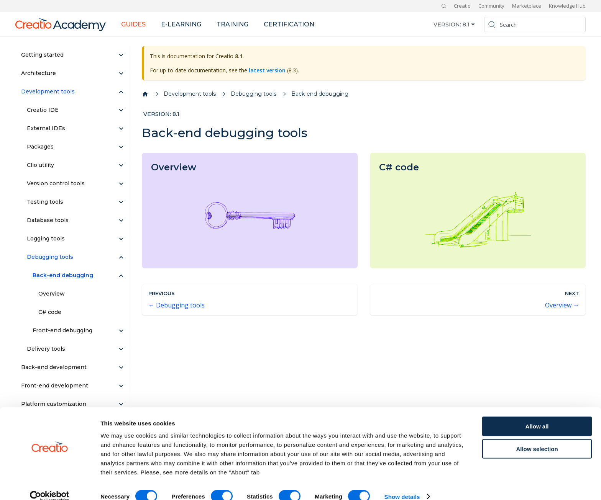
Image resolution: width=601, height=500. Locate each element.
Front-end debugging (62, 330)
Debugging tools (50, 256)
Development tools (48, 91)
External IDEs (46, 128)
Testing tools (45, 201)
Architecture (38, 73)
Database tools (48, 220)
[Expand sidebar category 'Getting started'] (121, 55)
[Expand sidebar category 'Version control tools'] (121, 184)
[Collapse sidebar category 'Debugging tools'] (121, 257)
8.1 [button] (466, 24)
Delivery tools (46, 348)
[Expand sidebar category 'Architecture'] (121, 73)
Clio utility (40, 165)
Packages (40, 146)
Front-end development (54, 385)
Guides (133, 24)
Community (491, 5)
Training (232, 24)
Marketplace (526, 5)
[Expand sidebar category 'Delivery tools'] (121, 349)
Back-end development (54, 367)
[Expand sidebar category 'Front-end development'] (121, 386)
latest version (267, 70)
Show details (402, 485)
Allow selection (537, 437)
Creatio (462, 5)
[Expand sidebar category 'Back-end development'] (121, 367)
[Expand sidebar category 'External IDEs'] (121, 129)
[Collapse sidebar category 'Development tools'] (121, 92)
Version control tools (56, 183)
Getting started (42, 54)
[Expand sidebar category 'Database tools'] (121, 220)
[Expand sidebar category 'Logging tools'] (121, 239)
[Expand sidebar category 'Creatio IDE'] (121, 110)
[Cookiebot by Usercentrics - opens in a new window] (49, 485)
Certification (289, 24)
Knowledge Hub (567, 5)
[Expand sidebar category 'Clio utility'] (121, 165)
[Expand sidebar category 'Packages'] (121, 147)
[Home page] (145, 94)
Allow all (537, 414)
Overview (51, 293)
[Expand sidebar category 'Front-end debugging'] (121, 331)
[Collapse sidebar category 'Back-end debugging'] (121, 276)
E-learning (181, 24)
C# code (49, 312)
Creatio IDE (43, 109)
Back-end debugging (63, 275)
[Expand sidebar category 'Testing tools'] (121, 202)
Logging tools (46, 238)
